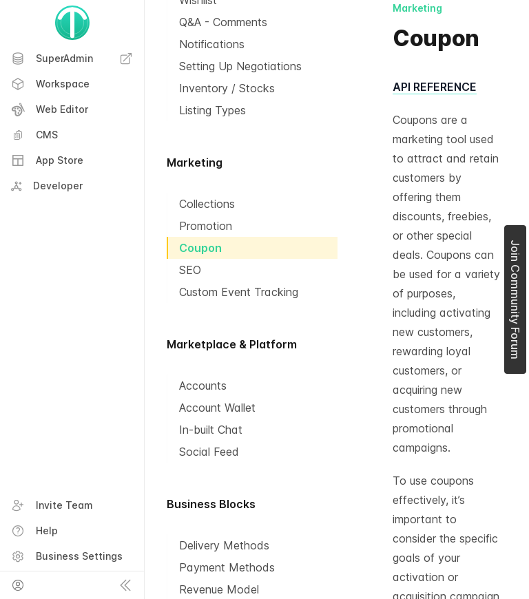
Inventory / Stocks (227, 88)
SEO (190, 270)
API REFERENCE (435, 87)
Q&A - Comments (223, 22)
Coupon (200, 248)
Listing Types (212, 110)
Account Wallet (217, 407)
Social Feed (209, 452)
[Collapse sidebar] (125, 585)
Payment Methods (227, 567)
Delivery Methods (224, 545)
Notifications (212, 44)
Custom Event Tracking (238, 292)
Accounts (203, 385)
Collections (207, 204)
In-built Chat (210, 430)
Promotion (205, 226)
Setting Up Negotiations (240, 66)
